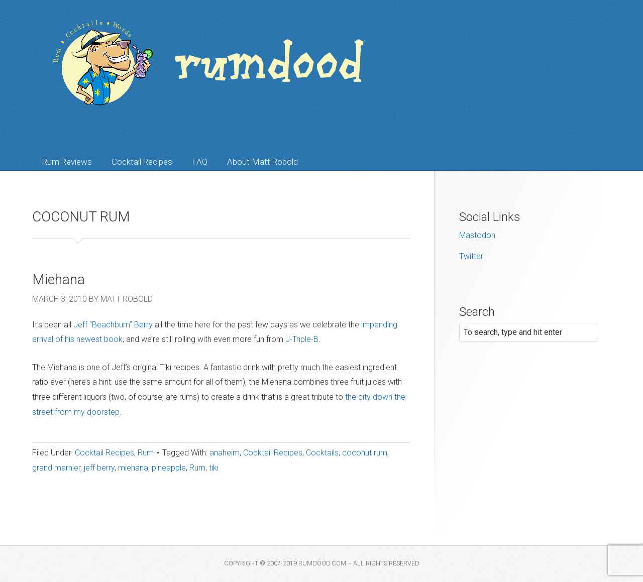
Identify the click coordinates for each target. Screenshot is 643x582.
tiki (214, 468)
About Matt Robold (262, 162)
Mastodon (477, 235)
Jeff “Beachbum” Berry (113, 324)
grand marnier (56, 468)
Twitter (471, 256)
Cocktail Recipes (142, 162)
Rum (146, 452)
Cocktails (322, 452)
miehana (133, 468)
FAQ (199, 162)
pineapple (169, 468)
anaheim (224, 452)
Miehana (58, 279)
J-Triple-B (301, 339)
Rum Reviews (67, 162)
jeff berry (99, 468)
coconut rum (364, 452)
